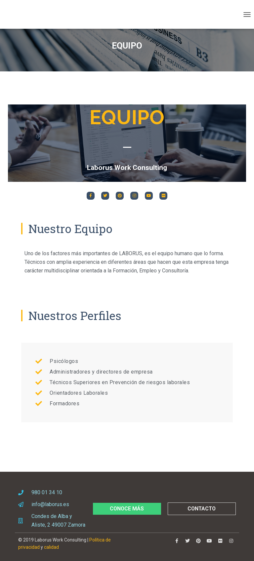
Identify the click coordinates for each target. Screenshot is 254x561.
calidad (51, 547)
